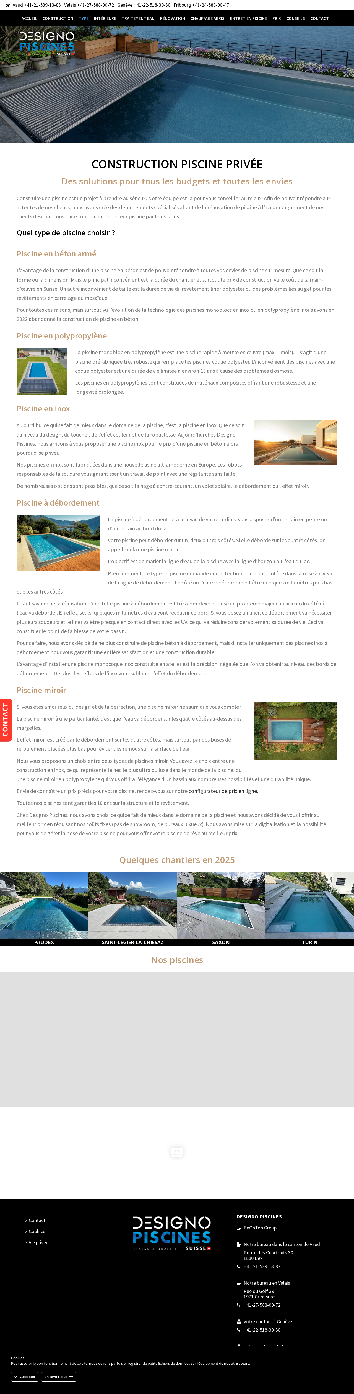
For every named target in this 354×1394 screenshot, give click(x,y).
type (83, 18)
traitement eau (138, 18)
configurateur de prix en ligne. (223, 790)
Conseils (296, 18)
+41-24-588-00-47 (210, 5)
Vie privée (36, 1242)
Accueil (29, 18)
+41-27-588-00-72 (262, 1305)
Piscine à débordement (58, 502)
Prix (276, 18)
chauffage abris (208, 18)
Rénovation (172, 18)
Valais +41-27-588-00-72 (89, 5)
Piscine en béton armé (57, 253)
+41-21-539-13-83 (262, 1266)
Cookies (35, 1231)
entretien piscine (248, 18)
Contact (320, 18)
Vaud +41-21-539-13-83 (37, 5)
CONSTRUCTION (58, 18)
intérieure (105, 18)
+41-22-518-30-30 (152, 5)
